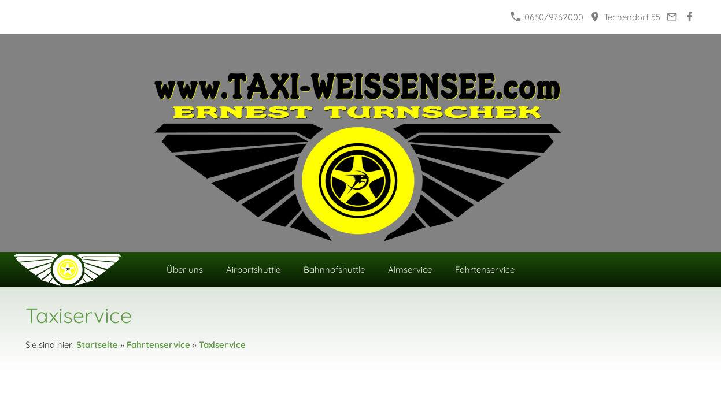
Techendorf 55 (625, 17)
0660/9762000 (547, 17)
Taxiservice (222, 344)
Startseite (97, 344)
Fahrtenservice (158, 344)
